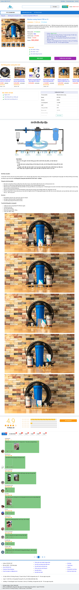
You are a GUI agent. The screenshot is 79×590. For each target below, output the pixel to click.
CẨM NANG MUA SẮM (26, 12)
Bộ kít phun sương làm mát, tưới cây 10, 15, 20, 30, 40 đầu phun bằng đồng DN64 (20, 80)
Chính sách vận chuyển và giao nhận (42, 562)
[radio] (5, 425)
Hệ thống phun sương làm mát (14, 15)
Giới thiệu (63, 1)
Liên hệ (76, 1)
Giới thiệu (69, 563)
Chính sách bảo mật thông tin (41, 568)
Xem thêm (59, 115)
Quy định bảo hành (39, 572)
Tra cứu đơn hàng (70, 1)
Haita (35, 33)
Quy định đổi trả (38, 570)
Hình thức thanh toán (71, 571)
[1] (34, 557)
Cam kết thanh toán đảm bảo (41, 566)
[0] (36, 557)
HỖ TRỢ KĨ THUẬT (38, 12)
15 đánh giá (37, 22)
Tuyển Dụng (69, 565)
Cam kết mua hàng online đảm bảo (42, 564)
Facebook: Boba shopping (8, 569)
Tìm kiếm (55, 6)
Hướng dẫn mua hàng (72, 569)
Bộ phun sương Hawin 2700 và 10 (30, 15)
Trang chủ (4, 16)
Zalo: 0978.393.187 (7, 567)
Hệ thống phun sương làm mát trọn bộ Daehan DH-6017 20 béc (63, 80)
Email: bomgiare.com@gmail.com (10, 571)
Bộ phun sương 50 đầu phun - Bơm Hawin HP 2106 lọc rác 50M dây (49, 80)
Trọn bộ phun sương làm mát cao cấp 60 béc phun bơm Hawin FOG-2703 (33, 80)
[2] (41, 557)
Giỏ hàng (65, 6)
